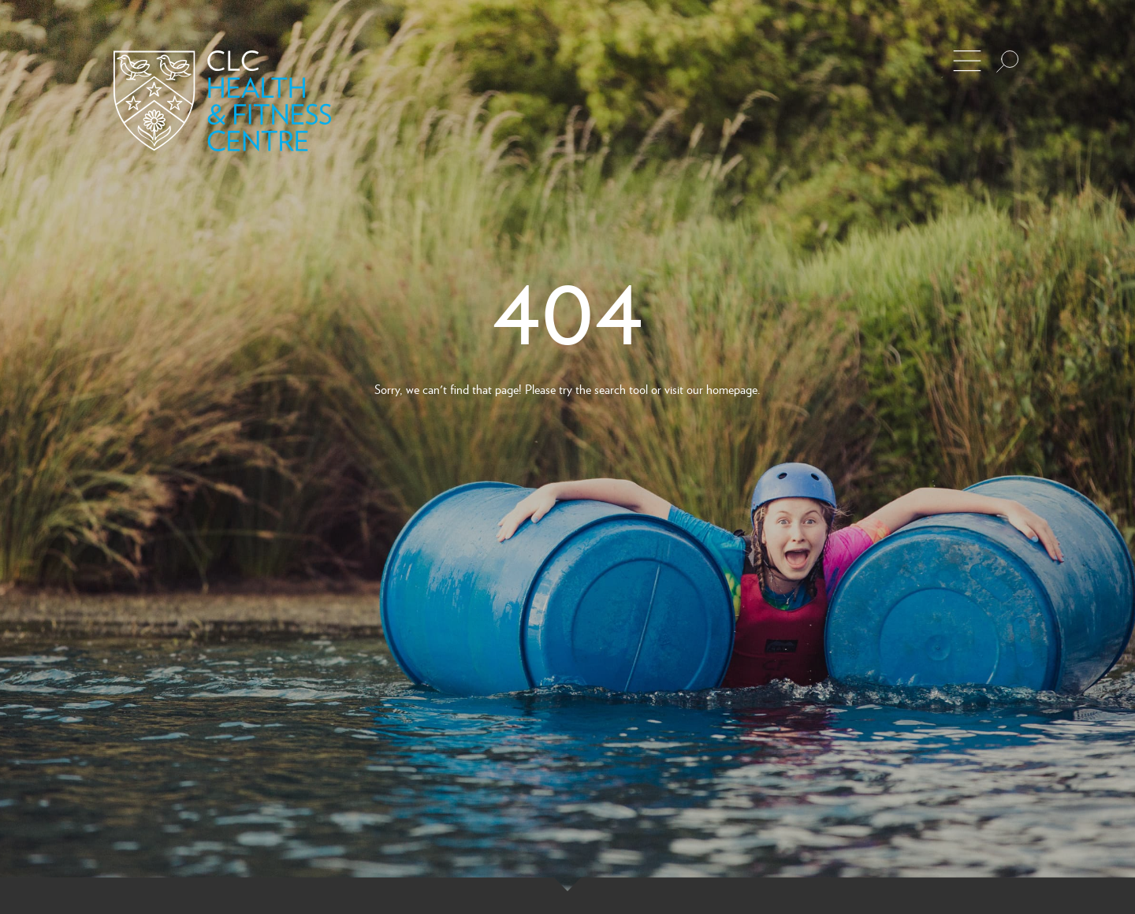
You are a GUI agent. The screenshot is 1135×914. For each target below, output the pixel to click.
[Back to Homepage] (222, 100)
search (610, 389)
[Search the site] (1007, 61)
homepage (731, 389)
